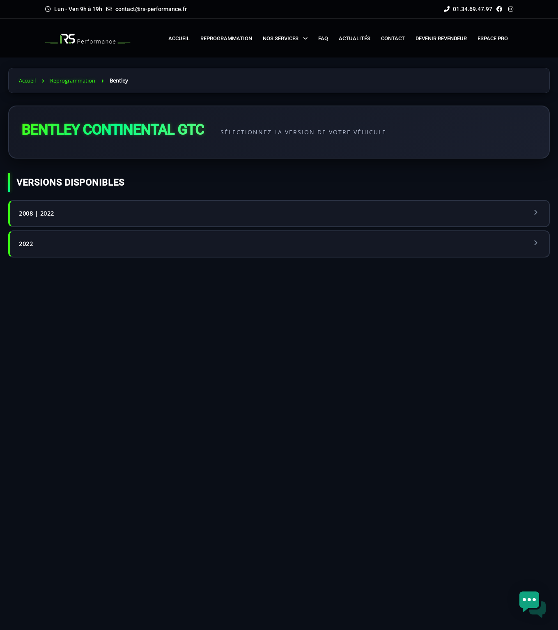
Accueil (27, 80)
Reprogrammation (72, 80)
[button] (532, 604)
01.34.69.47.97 (468, 9)
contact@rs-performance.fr (151, 9)
